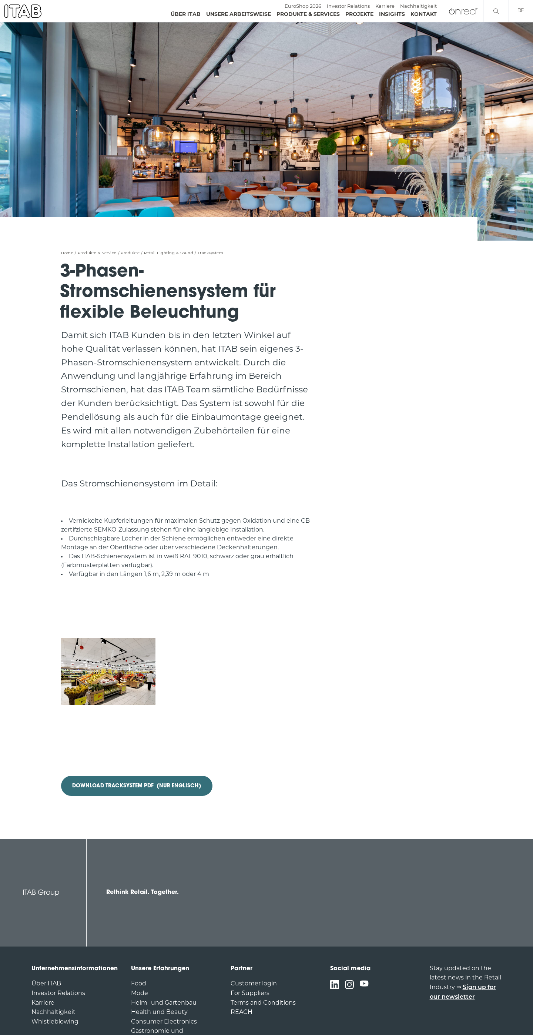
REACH (241, 1012)
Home (67, 253)
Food (138, 984)
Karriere (385, 6)
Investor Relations (348, 6)
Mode (139, 994)
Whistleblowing (54, 1022)
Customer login (254, 984)
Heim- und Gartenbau (164, 1003)
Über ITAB (46, 984)
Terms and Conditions (263, 1003)
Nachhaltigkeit (418, 6)
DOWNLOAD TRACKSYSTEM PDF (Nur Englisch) (136, 786)
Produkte (130, 253)
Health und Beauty (159, 1012)
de (520, 11)
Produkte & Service (97, 253)
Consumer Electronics (164, 1022)
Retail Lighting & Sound (169, 253)
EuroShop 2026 (303, 6)
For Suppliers (250, 994)
